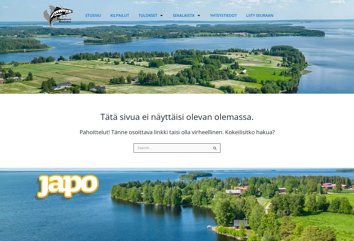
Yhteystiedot (223, 15)
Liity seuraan (259, 15)
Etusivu (93, 15)
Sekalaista (187, 15)
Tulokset (151, 15)
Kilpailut (119, 15)
